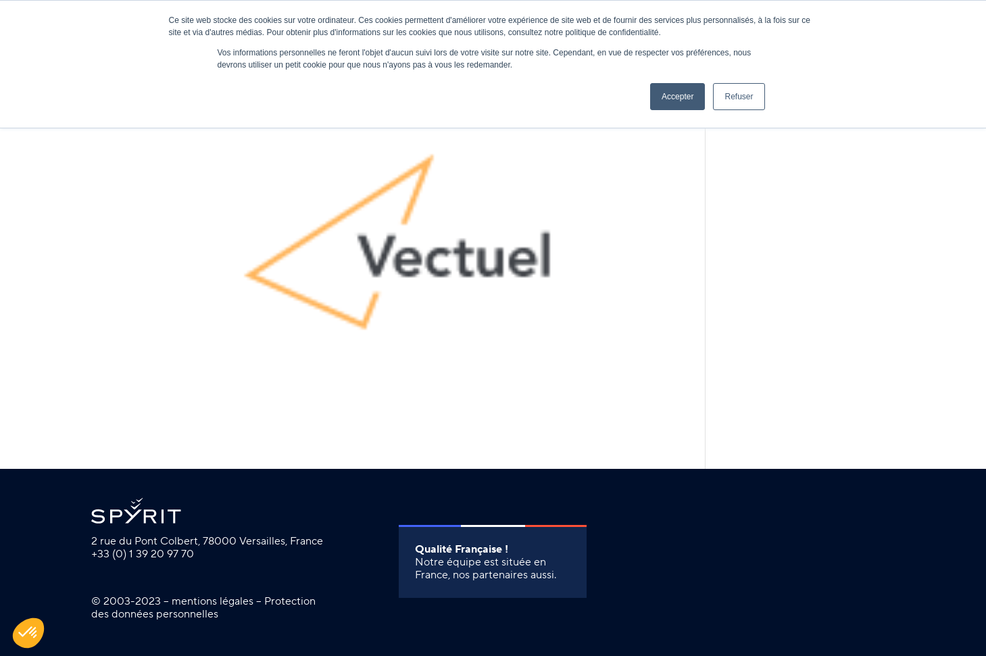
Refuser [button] (738, 96)
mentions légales (212, 601)
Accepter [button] (677, 96)
